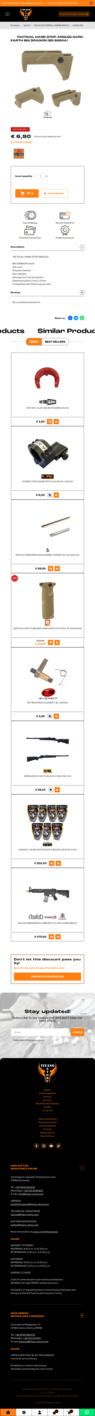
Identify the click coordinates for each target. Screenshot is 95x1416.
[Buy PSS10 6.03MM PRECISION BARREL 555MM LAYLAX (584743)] (50, 568)
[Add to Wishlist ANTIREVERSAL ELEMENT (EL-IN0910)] (56, 716)
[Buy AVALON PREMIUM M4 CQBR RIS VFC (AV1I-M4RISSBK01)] (51, 936)
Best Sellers (55, 341)
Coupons (47, 1110)
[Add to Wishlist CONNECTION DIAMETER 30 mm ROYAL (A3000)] (56, 495)
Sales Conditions (47, 1118)
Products (15, 25)
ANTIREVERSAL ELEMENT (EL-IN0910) (47, 702)
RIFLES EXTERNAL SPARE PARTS (51, 25)
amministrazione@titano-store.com (30, 1204)
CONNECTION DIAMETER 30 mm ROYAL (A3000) (47, 481)
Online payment (47, 1125)
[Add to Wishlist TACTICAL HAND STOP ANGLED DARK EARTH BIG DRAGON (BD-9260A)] (54, 193)
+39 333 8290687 (33, 1190)
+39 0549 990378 (25, 1334)
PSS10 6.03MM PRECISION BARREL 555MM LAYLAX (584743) (47, 555)
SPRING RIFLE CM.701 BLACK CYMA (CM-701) (47, 776)
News (34, 341)
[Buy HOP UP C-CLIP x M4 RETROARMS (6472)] (49, 421)
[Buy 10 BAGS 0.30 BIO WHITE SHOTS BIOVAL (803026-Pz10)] (51, 863)
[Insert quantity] (40, 176)
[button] (91, 3)
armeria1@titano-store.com (33, 1341)
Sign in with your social (47, 976)
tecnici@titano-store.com (25, 1214)
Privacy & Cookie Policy (36, 1389)
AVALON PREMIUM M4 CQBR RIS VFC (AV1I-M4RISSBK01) (47, 923)
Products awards (47, 1122)
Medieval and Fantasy (47, 1103)
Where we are (47, 1132)
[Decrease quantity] (33, 176)
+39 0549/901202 (25, 1187)
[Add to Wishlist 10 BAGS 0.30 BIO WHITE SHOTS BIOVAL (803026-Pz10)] (58, 863)
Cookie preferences (61, 1389)
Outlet (47, 1106)
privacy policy (37, 1040)
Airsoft (27, 25)
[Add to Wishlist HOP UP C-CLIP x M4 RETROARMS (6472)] (56, 421)
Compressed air (47, 1093)
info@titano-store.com (31, 1193)
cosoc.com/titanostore (45, 1231)
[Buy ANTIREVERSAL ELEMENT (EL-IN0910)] (49, 716)
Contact (47, 1129)
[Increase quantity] (47, 176)
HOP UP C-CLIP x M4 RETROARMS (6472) (47, 408)
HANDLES (78, 25)
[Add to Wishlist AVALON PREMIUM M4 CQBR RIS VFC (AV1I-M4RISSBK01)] (58, 936)
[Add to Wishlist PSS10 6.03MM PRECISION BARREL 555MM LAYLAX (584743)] (57, 568)
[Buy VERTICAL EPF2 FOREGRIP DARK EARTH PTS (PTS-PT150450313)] (50, 642)
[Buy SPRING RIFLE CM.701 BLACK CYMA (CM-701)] (50, 789)
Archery (47, 1100)
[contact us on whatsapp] (87, 1412)
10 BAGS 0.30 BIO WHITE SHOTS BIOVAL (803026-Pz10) (47, 849)
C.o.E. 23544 (47, 1392)
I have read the (29, 1040)
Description (47, 247)
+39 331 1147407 (32, 1338)
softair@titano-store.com (36, 3)
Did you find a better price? (47, 136)
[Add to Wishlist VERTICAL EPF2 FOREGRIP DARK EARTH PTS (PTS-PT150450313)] (57, 642)
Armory (48, 1096)
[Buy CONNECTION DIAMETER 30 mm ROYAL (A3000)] (49, 495)
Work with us (47, 1136)
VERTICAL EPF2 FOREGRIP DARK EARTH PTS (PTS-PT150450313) (47, 628)
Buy (27, 193)
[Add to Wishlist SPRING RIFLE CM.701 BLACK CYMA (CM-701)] (57, 789)
